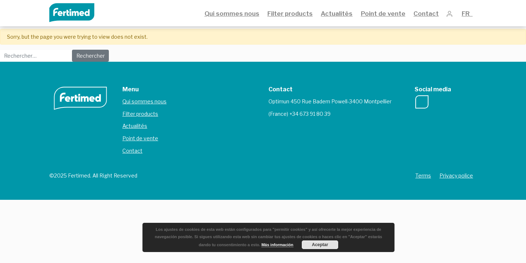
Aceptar (320, 244)
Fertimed (76, 12)
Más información (277, 245)
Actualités (336, 13)
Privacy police (456, 175)
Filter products (290, 13)
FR (467, 13)
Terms (423, 175)
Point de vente (383, 13)
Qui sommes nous (232, 13)
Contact (426, 13)
